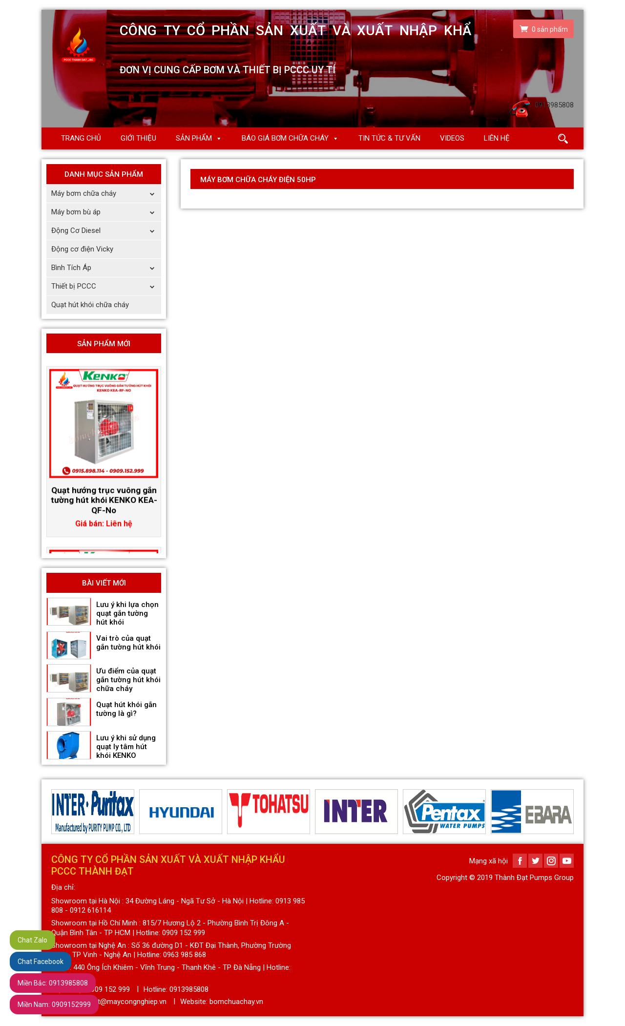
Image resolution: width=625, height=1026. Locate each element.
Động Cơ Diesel (106, 231)
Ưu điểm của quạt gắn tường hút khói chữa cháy (128, 680)
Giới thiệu (138, 138)
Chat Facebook (40, 961)
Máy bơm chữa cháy (106, 194)
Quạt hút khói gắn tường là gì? (126, 709)
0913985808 (53, 983)
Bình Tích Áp (106, 268)
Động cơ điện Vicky (82, 249)
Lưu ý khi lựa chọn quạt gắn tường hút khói (127, 613)
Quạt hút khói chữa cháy (90, 304)
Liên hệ (497, 138)
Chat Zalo (32, 940)
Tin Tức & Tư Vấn (389, 138)
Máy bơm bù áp (106, 212)
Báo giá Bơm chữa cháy (285, 138)
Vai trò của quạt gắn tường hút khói (128, 642)
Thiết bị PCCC (106, 286)
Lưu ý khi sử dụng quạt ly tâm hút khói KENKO (126, 746)
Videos (452, 138)
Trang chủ (81, 138)
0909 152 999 (108, 989)
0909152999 (54, 1004)
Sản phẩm (194, 138)
